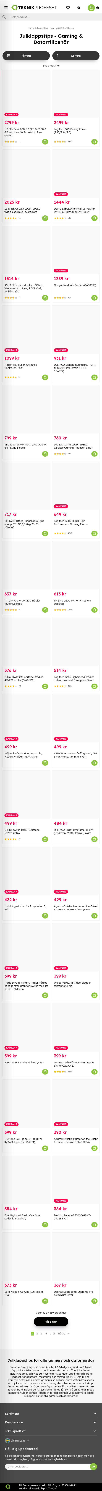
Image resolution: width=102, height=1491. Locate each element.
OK (93, 1466)
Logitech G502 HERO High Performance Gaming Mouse (71, 522)
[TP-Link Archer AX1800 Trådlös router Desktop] (26, 565)
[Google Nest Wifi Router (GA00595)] (76, 250)
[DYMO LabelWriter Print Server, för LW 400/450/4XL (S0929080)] (76, 173)
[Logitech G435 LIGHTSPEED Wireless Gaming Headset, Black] (76, 409)
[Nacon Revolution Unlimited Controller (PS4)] (26, 330)
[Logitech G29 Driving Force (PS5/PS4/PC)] (76, 94)
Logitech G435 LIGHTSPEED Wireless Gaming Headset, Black (73, 446)
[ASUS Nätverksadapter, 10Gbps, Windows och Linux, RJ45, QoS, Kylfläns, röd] (26, 250)
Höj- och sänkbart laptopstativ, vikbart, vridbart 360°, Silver (23, 755)
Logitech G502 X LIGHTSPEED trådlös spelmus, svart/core (22, 210)
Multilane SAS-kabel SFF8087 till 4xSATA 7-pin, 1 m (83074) (23, 1140)
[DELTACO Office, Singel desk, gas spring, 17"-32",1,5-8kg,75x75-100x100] (26, 486)
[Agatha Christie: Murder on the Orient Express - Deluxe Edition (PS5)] (76, 871)
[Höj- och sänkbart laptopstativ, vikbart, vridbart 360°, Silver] (26, 718)
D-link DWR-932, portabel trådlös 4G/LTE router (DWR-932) (23, 678)
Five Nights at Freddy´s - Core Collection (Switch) (22, 1217)
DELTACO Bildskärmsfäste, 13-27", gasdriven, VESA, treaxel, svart (74, 831)
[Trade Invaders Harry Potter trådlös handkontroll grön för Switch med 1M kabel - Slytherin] (26, 947)
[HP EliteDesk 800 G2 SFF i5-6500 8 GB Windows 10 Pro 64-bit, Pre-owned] (26, 94)
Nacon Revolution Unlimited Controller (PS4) (20, 366)
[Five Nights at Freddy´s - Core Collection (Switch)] (26, 1180)
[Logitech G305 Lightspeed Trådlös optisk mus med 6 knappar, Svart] (76, 642)
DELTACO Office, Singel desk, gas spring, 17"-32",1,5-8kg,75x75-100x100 (24, 524)
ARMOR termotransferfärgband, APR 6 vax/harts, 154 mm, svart (75, 755)
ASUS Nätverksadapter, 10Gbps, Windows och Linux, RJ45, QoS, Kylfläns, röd (23, 288)
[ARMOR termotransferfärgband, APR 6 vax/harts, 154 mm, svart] (76, 718)
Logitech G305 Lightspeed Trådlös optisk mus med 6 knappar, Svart (74, 678)
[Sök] (51, 17)
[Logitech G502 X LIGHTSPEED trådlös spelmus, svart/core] (26, 173)
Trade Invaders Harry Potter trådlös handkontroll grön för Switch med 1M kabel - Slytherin (26, 986)
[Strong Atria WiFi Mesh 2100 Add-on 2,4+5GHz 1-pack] (26, 409)
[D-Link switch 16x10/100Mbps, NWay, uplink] (26, 795)
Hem (29, 28)
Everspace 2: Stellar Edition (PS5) (23, 1062)
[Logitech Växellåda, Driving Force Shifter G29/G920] (76, 1027)
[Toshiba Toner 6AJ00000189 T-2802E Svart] (76, 1180)
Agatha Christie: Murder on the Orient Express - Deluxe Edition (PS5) (76, 908)
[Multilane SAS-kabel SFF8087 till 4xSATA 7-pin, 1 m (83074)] (26, 1104)
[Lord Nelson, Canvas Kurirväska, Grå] (26, 1257)
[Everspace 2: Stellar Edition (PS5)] (26, 1027)
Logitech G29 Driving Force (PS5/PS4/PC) (70, 131)
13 (54, 1333)
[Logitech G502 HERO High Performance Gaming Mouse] (76, 486)
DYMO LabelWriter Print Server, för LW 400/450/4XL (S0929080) (74, 210)
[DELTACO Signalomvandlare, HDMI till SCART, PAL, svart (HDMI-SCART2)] (76, 330)
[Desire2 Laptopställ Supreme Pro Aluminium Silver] (76, 1257)
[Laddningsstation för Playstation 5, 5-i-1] (26, 871)
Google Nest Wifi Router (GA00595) (75, 285)
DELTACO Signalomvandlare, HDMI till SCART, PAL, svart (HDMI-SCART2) (75, 368)
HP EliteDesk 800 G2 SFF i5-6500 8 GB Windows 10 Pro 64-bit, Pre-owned (25, 132)
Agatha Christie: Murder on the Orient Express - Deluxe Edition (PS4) (76, 1140)
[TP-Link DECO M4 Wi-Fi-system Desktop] (76, 565)
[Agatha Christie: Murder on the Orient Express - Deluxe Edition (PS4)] (76, 1104)
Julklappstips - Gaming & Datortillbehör (54, 28)
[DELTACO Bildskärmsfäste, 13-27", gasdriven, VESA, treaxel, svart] (76, 795)
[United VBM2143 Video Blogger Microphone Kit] (76, 947)
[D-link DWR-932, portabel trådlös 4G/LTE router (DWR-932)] (26, 642)
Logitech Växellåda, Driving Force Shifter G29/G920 (74, 1064)
